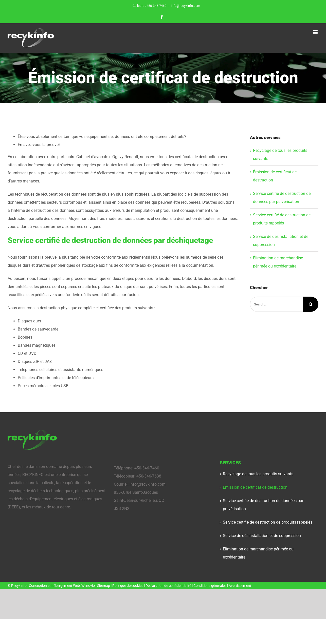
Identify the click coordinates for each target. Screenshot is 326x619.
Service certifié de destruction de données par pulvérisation (263, 504)
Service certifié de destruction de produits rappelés (267, 522)
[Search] (310, 304)
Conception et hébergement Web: (55, 586)
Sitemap (104, 586)
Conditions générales (209, 586)
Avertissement (240, 586)
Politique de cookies (127, 586)
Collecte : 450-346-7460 (150, 6)
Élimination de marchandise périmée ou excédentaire (258, 553)
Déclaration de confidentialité (168, 586)
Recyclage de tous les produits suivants (258, 473)
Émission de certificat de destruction (255, 487)
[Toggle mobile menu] (315, 32)
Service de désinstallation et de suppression (262, 535)
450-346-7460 (146, 468)
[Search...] (276, 304)
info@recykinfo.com (185, 6)
